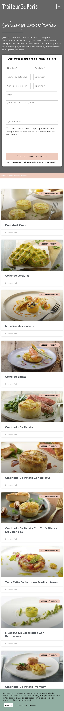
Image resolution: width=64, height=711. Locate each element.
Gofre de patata (16, 376)
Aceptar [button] (8, 705)
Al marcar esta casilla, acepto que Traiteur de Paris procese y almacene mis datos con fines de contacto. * (30, 131)
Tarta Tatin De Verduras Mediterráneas (31, 582)
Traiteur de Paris (6, 175)
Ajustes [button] (33, 705)
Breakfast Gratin (16, 225)
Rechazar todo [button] (21, 705)
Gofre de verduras (17, 275)
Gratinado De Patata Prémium (26, 686)
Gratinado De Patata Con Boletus (27, 477)
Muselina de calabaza (19, 326)
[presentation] (25, 148)
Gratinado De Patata (19, 427)
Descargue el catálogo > (32, 156)
